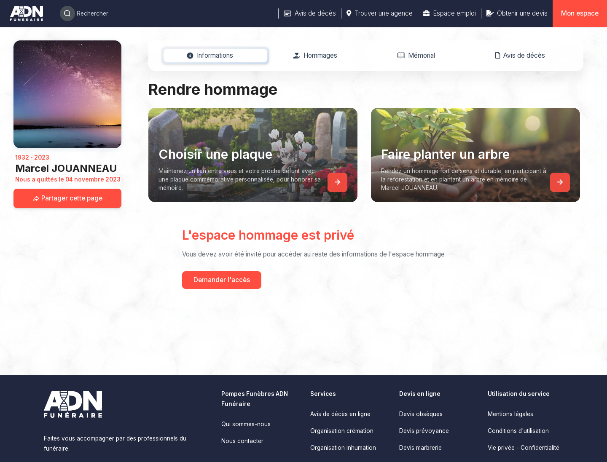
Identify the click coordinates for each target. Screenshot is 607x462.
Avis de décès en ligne (340, 414)
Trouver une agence (379, 13)
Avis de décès (310, 13)
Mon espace (580, 13)
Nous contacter (242, 441)
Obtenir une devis (517, 13)
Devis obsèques (421, 414)
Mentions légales (510, 414)
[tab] (210, 55)
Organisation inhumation (343, 447)
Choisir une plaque (215, 154)
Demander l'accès (221, 280)
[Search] (164, 13)
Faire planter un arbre (445, 154)
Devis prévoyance (424, 430)
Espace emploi (449, 13)
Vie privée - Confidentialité (523, 447)
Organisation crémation (341, 430)
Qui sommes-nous (246, 424)
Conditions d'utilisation (518, 430)
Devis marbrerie (420, 447)
